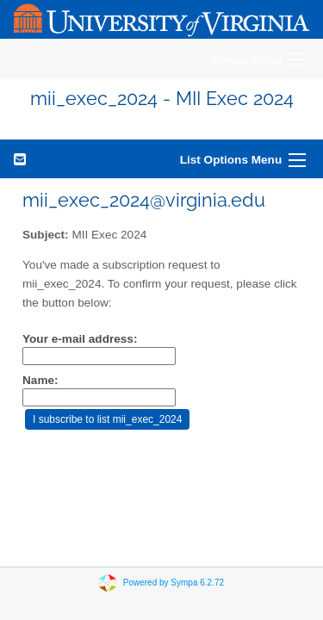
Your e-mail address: (79, 338)
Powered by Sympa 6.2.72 (173, 582)
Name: (40, 380)
